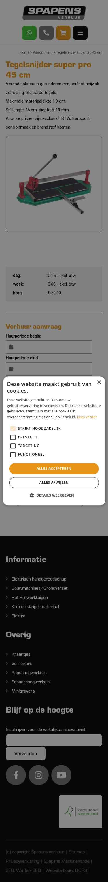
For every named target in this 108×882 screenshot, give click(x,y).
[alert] (54, 441)
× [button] (99, 382)
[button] (54, 495)
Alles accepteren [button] (54, 468)
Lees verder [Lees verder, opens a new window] (87, 416)
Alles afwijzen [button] (54, 482)
